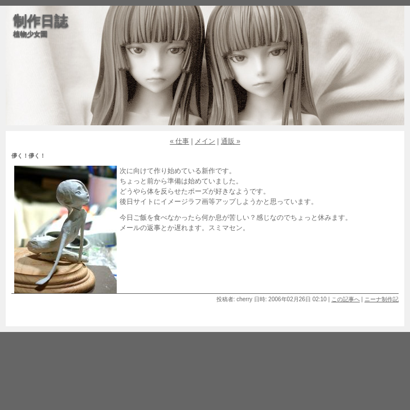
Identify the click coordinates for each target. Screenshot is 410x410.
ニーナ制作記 (381, 299)
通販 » (230, 141)
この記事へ (345, 299)
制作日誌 (40, 20)
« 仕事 (179, 141)
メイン (205, 141)
